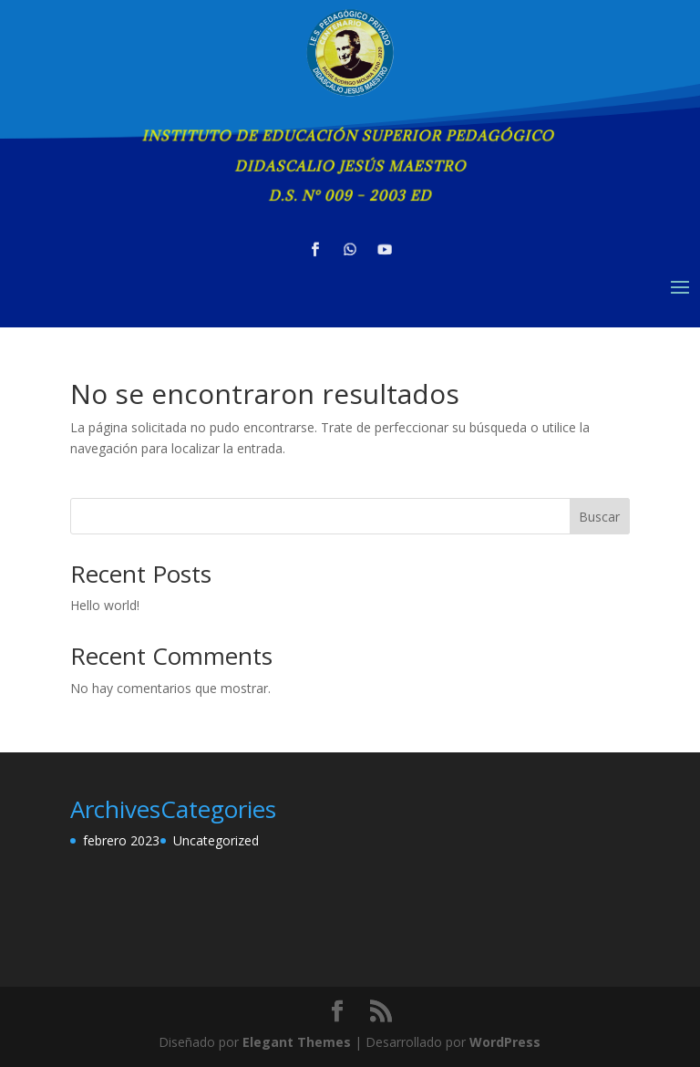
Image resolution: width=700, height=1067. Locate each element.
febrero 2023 (121, 840)
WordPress (504, 1042)
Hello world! (104, 605)
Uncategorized (216, 840)
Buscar (599, 516)
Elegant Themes (296, 1042)
